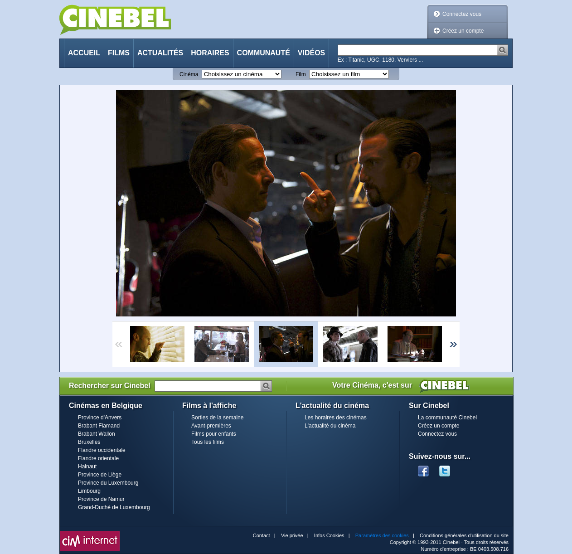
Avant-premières (211, 426)
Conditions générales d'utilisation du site (464, 535)
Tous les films (207, 442)
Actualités (160, 53)
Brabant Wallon (96, 434)
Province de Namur (101, 499)
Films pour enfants (213, 434)
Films (119, 53)
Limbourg (89, 491)
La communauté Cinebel (447, 417)
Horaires (210, 53)
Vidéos (311, 53)
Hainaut (87, 466)
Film (301, 74)
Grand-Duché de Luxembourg (114, 507)
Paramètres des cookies (382, 535)
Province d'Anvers (99, 417)
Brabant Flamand (99, 426)
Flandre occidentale (102, 450)
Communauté (263, 53)
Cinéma (188, 74)
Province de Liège (99, 474)
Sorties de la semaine (217, 417)
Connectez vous (461, 14)
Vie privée (292, 535)
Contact (261, 535)
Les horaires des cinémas (336, 417)
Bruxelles (89, 442)
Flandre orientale (98, 458)
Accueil (84, 53)
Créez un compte (463, 31)
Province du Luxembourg (108, 483)
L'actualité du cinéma (330, 426)
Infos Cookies (329, 535)
